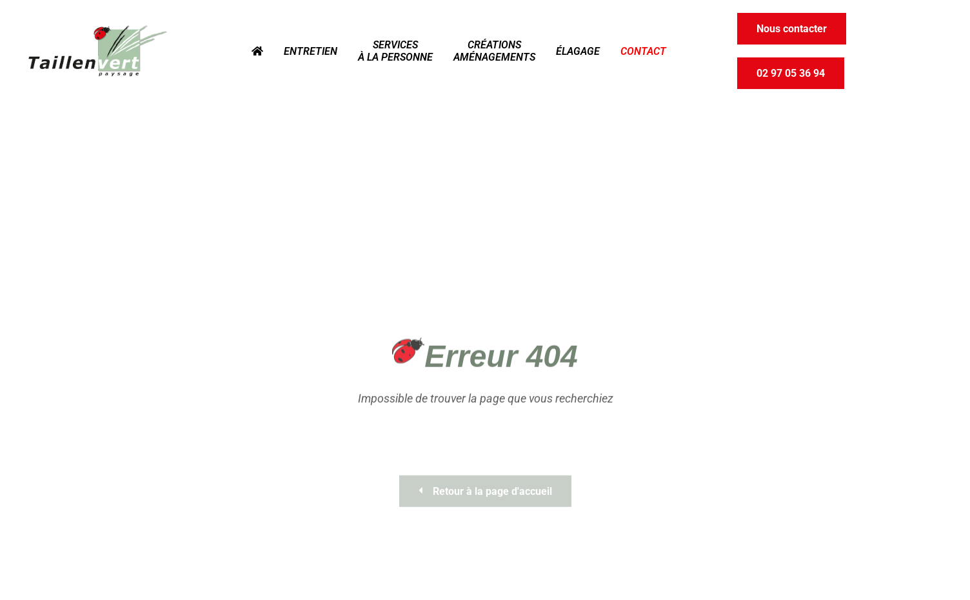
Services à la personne (395, 51)
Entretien (310, 51)
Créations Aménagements (494, 51)
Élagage (578, 51)
